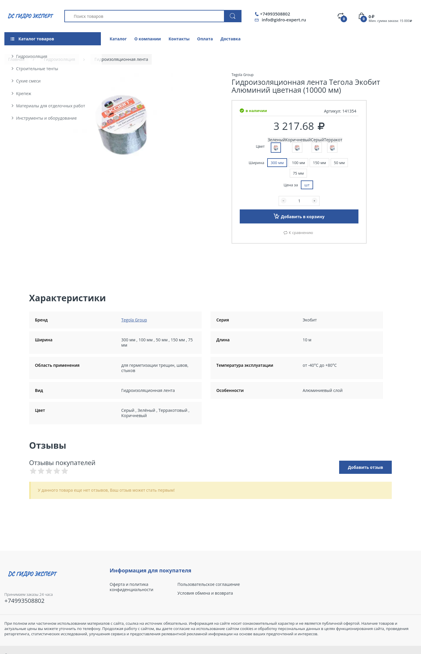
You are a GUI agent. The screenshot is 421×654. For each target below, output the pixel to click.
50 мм (339, 162)
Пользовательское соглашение (208, 584)
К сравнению (301, 232)
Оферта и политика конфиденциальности (131, 587)
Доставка (230, 39)
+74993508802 (275, 14)
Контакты (178, 39)
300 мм (277, 162)
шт (307, 184)
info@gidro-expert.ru (284, 20)
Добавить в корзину (299, 216)
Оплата (205, 39)
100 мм (298, 162)
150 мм (319, 162)
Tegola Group (134, 320)
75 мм (298, 173)
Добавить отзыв (365, 467)
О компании (147, 39)
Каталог (118, 39)
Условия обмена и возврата (205, 593)
